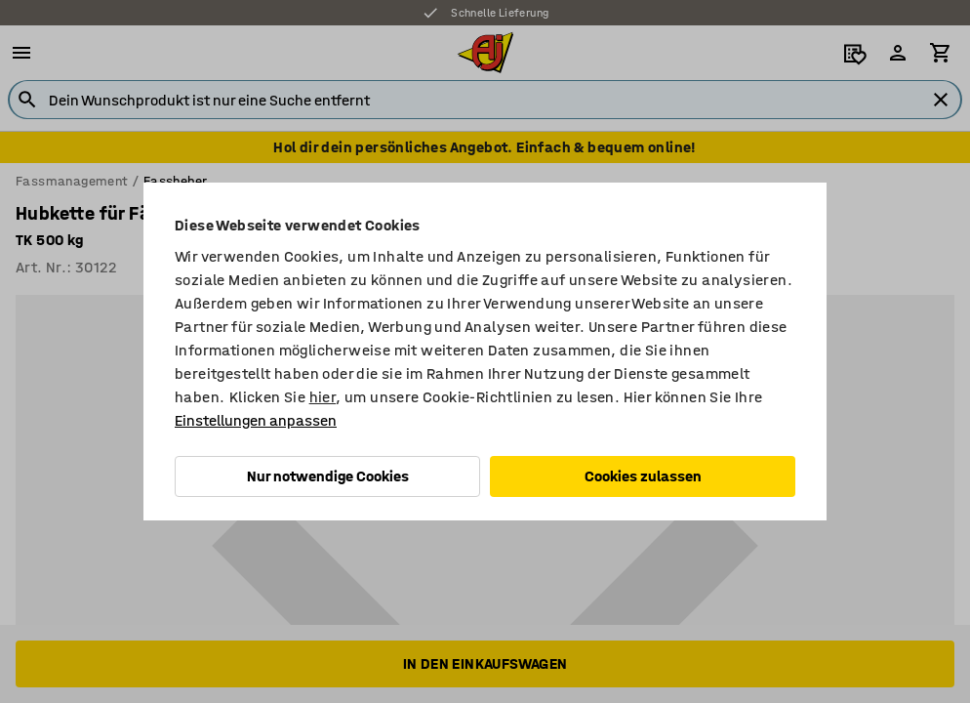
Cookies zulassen (643, 476)
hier (323, 397)
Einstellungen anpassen (256, 420)
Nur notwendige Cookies (328, 476)
